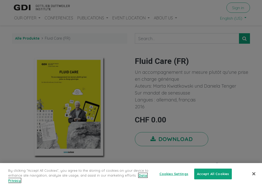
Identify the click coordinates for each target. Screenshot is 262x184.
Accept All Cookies (213, 177)
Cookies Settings (173, 177)
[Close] (253, 176)
